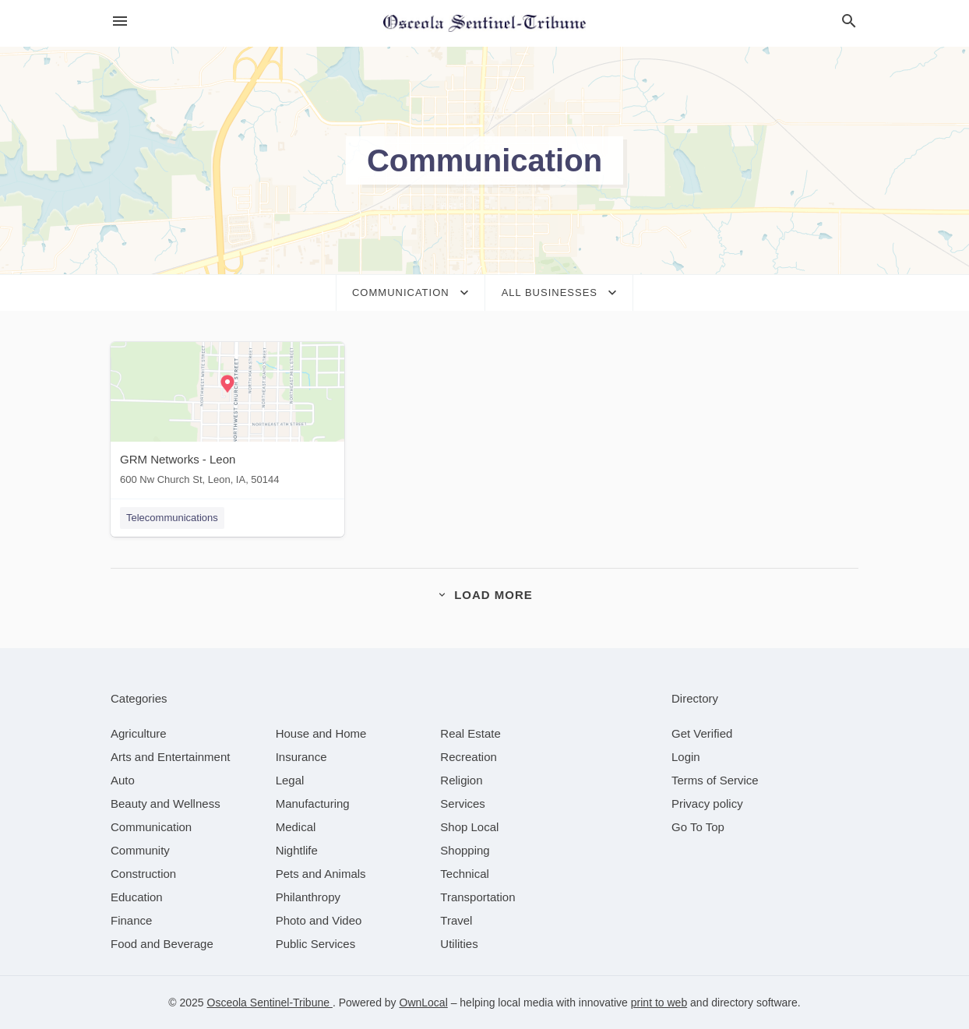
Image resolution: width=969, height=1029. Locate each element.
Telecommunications (172, 517)
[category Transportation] (477, 897)
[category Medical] (296, 826)
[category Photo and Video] (319, 920)
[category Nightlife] (297, 850)
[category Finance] (131, 920)
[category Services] (462, 803)
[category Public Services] (316, 943)
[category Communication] (151, 826)
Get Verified (701, 733)
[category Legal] (290, 780)
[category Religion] (461, 780)
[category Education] (137, 897)
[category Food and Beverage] (162, 943)
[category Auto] (123, 780)
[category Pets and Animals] (321, 873)
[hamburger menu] (120, 21)
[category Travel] (456, 920)
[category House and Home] (321, 733)
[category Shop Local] (469, 826)
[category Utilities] (458, 943)
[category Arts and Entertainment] (170, 756)
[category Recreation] (468, 756)
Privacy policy (707, 803)
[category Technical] (464, 873)
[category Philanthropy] (308, 897)
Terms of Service (715, 780)
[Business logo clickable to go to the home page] (484, 23)
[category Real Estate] (470, 733)
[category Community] (140, 850)
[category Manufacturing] (313, 803)
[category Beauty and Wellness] (165, 803)
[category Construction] (143, 873)
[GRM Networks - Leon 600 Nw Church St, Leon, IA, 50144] (227, 417)
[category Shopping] (464, 850)
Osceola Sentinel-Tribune (270, 1002)
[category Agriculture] (139, 733)
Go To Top (697, 826)
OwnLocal (424, 1002)
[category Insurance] (301, 756)
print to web (659, 1002)
